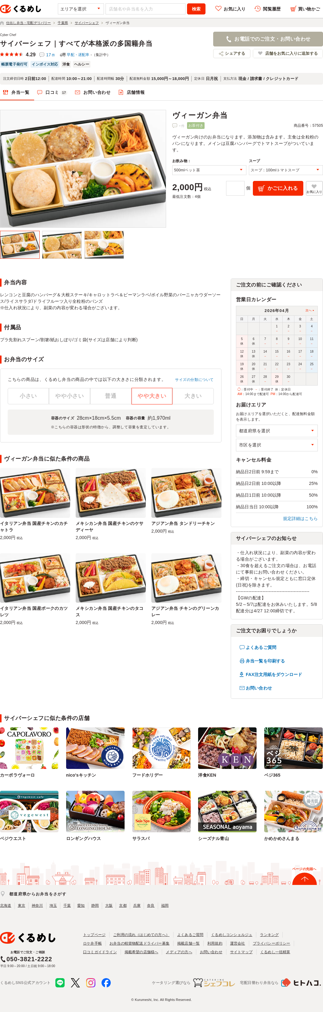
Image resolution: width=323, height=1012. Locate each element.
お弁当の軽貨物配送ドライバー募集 (139, 943)
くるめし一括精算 (275, 952)
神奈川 (37, 905)
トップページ (94, 935)
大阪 (109, 905)
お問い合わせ (96, 92)
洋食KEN (207, 775)
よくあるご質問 (261, 647)
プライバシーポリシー (271, 943)
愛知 (81, 905)
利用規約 (214, 943)
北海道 (5, 905)
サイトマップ (241, 952)
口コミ (57, 92)
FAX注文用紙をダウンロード (274, 674)
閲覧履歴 (272, 8)
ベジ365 (272, 775)
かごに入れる (283, 188)
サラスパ (141, 838)
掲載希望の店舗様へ (141, 952)
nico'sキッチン (81, 775)
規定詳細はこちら (300, 518)
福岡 (165, 905)
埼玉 (53, 905)
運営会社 (237, 943)
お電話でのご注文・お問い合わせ (272, 39)
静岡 (95, 905)
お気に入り (234, 8)
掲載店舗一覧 (188, 943)
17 (50, 54)
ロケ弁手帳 (92, 943)
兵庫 (137, 905)
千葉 (67, 905)
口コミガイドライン (100, 952)
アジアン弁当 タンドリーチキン (183, 523)
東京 (21, 905)
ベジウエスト (13, 838)
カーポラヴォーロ (17, 775)
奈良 (150, 905)
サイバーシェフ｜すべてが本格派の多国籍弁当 (76, 43)
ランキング (269, 935)
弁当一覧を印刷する (265, 660)
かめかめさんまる (281, 838)
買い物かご (309, 8)
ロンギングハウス (83, 838)
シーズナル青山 (213, 838)
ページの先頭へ (304, 869)
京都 (122, 905)
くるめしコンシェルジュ (231, 935)
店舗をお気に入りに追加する (291, 53)
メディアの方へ (179, 952)
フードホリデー (147, 775)
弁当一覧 (20, 92)
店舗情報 (136, 92)
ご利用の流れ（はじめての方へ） (141, 935)
